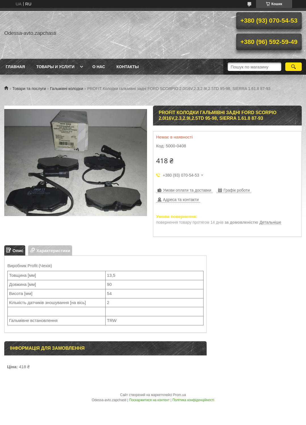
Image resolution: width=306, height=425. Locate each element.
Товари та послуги (29, 88)
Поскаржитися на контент (149, 400)
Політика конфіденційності (193, 400)
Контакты (127, 66)
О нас (98, 66)
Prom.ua (179, 395)
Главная (15, 66)
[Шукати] (293, 66)
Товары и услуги (55, 66)
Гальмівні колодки (66, 88)
